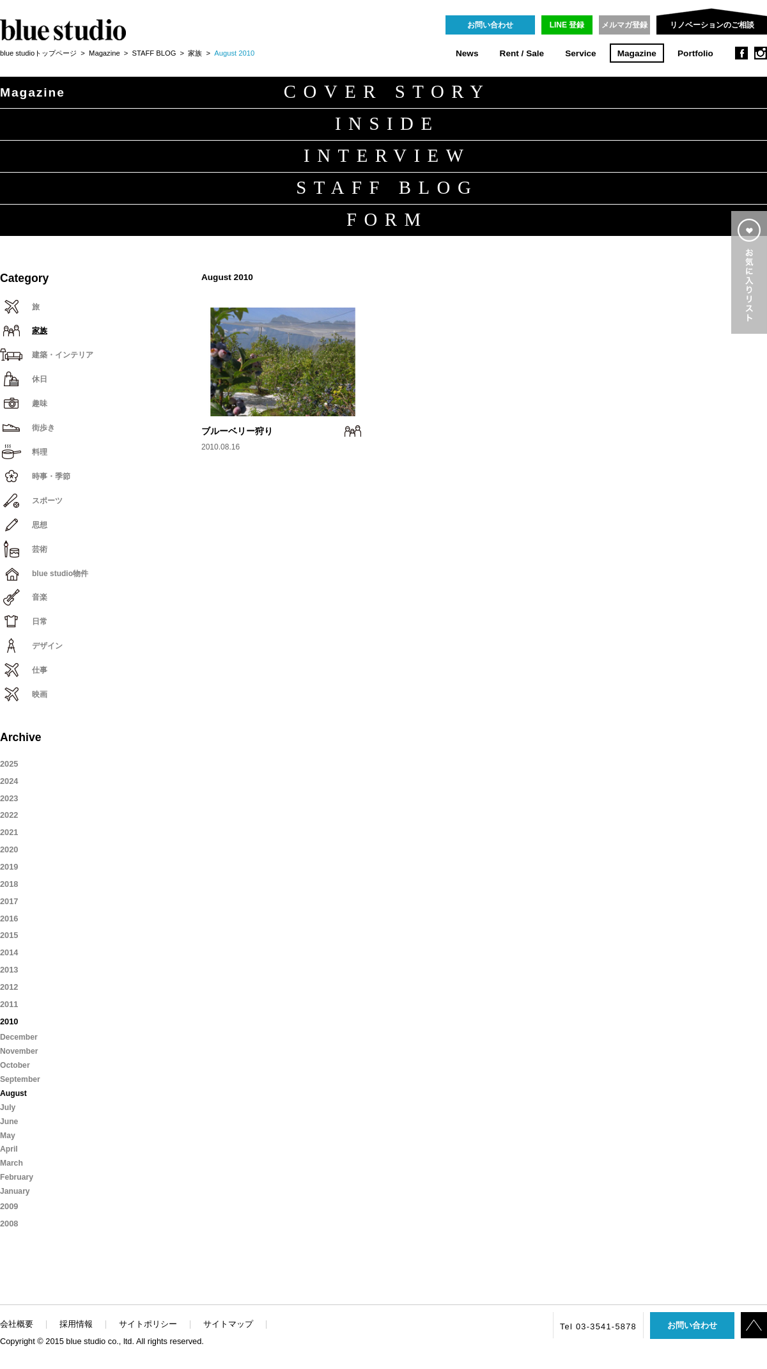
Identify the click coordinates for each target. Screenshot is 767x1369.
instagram (760, 53)
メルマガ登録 (624, 24)
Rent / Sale (522, 53)
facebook (741, 53)
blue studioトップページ (38, 53)
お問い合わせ (490, 24)
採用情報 (76, 1324)
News (467, 53)
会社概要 (16, 1324)
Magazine (636, 53)
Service (580, 53)
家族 (195, 53)
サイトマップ (228, 1324)
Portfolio (695, 53)
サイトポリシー (148, 1324)
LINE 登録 (567, 24)
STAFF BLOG (154, 53)
